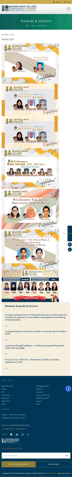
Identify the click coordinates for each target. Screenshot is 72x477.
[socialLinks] (28, 434)
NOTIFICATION (70, 233)
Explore (33, 25)
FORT (38, 404)
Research (39, 392)
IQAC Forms (6, 401)
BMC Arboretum (7, 386)
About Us (39, 389)
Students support (42, 398)
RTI (3, 392)
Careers (39, 401)
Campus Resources (43, 395)
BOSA (4, 404)
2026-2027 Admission (18, 464)
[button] (68, 388)
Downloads (53, 464)
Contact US (6, 395)
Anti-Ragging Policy (42, 386)
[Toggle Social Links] (70, 249)
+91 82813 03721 (8, 429)
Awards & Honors (42, 25)
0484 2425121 (21, 429)
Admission (5, 398)
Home (27, 25)
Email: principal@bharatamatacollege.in (16, 425)
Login (67, 2)
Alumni (57, 2)
